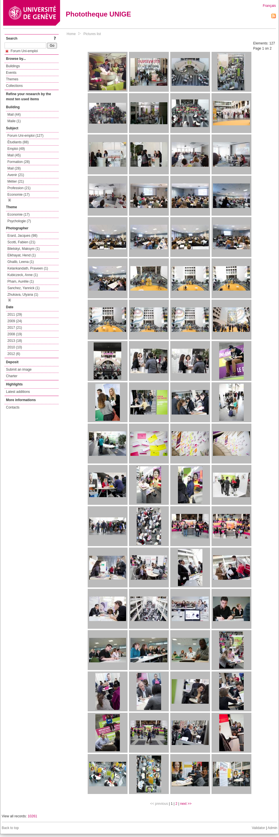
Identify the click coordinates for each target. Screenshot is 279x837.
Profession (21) (18, 188)
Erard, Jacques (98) (22, 236)
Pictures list (92, 34)
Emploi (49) (16, 149)
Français (269, 6)
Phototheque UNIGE (98, 14)
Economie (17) (18, 195)
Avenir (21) (15, 175)
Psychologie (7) (19, 221)
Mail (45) (14, 155)
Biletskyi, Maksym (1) (23, 249)
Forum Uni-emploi (22, 51)
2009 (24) (14, 321)
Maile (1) (14, 121)
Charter (11, 376)
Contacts (12, 407)
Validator (258, 828)
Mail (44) (14, 115)
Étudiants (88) (18, 142)
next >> (186, 804)
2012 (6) (13, 354)
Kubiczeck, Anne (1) (22, 275)
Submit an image (19, 369)
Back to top (10, 828)
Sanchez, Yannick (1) (23, 288)
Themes (12, 79)
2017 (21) (14, 328)
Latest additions (18, 392)
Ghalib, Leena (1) (20, 262)
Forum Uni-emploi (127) (25, 136)
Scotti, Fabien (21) (21, 242)
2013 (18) (14, 341)
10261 (32, 816)
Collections (14, 86)
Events (11, 73)
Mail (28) (14, 168)
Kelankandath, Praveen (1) (27, 268)
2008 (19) (14, 334)
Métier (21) (15, 181)
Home (71, 34)
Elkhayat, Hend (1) (21, 255)
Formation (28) (18, 162)
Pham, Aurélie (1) (20, 281)
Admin (272, 828)
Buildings (13, 66)
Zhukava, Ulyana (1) (22, 295)
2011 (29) (14, 315)
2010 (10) (14, 347)
